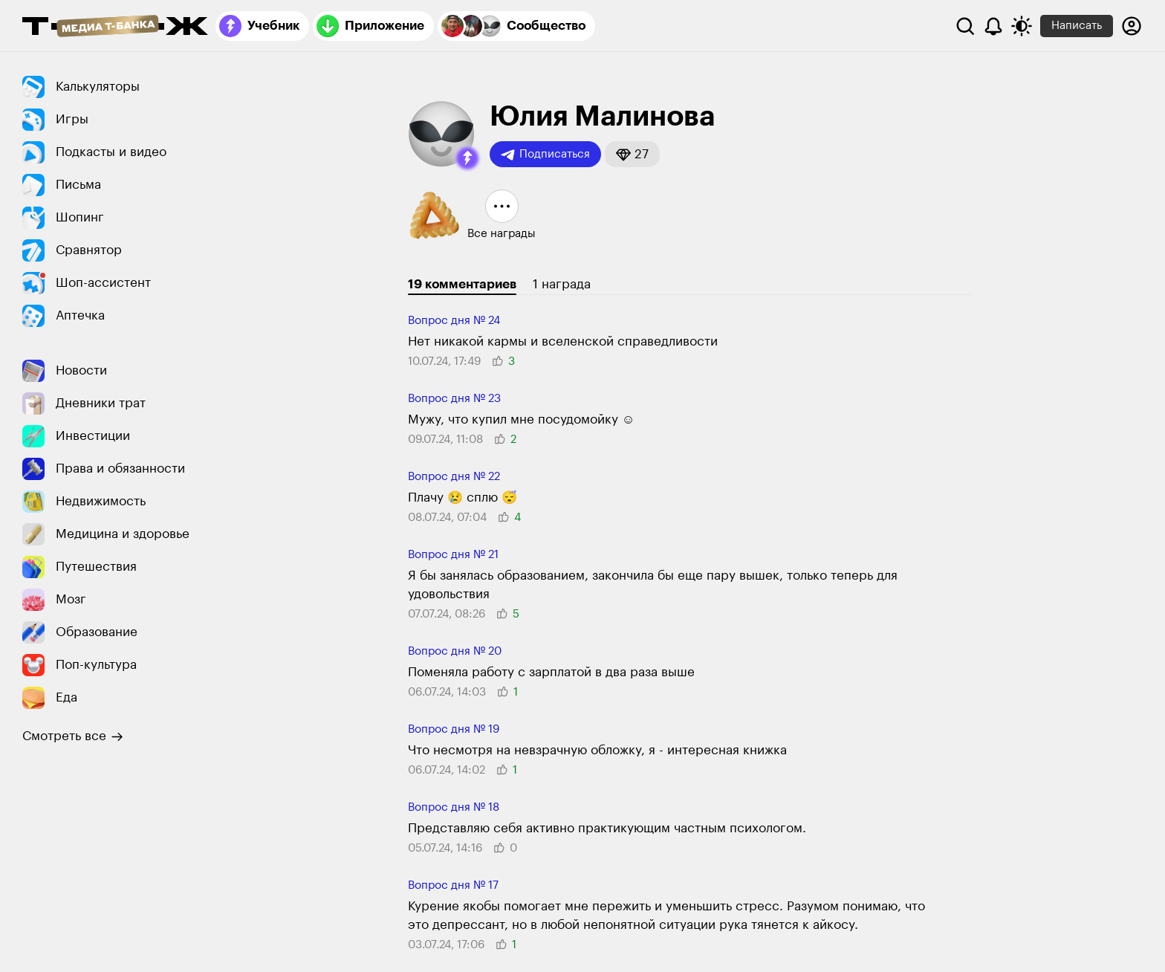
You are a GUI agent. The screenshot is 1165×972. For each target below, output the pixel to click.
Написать (1076, 25)
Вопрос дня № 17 (453, 885)
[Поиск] (965, 26)
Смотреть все (72, 736)
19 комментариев (462, 284)
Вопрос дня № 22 (454, 476)
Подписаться (545, 154)
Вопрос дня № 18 (453, 807)
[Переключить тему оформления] (1021, 26)
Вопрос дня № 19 (453, 729)
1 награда (562, 284)
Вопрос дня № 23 (454, 398)
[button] (467, 158)
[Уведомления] (993, 26)
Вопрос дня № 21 (453, 554)
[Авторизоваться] (1131, 26)
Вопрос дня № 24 (454, 320)
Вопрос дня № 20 (455, 651)
